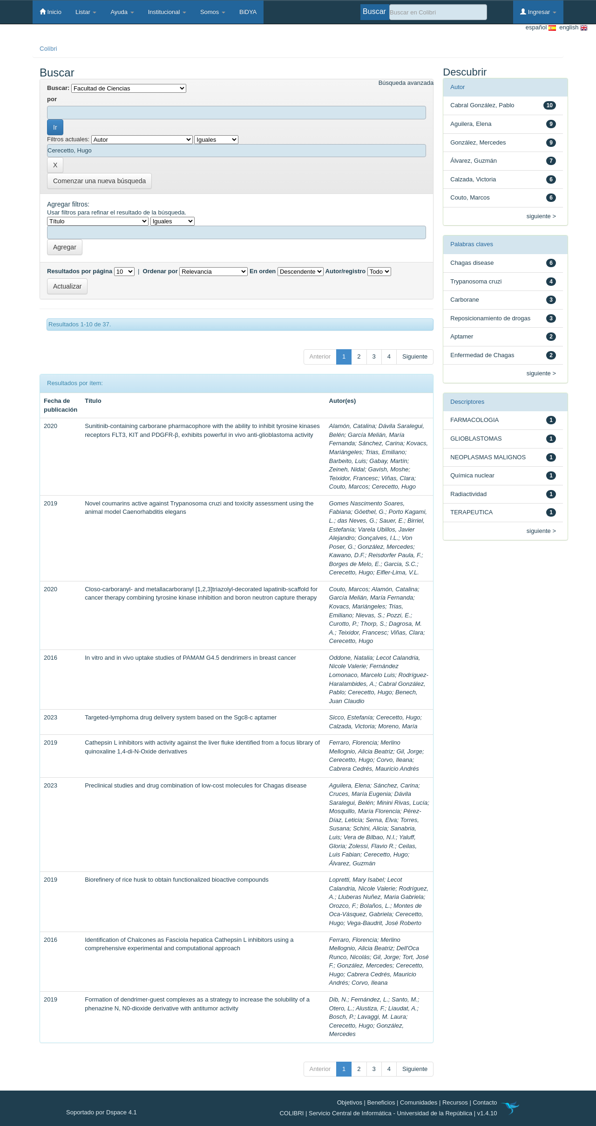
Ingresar (538, 11)
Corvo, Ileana (395, 759)
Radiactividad (468, 493)
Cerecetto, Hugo (394, 486)
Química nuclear (472, 475)
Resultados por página (79, 271)
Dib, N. (338, 999)
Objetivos (349, 1102)
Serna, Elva (381, 819)
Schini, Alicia (370, 828)
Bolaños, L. (375, 905)
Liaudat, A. (402, 1008)
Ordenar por (160, 271)
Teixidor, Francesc (353, 478)
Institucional (167, 11)
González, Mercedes (385, 546)
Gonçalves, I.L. (378, 537)
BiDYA (248, 11)
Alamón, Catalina (352, 425)
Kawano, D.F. (347, 555)
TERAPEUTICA (471, 512)
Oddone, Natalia (351, 657)
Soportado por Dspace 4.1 (101, 1112)
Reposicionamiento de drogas (490, 318)
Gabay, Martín (388, 460)
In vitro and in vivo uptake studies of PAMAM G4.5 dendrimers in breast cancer (190, 657)
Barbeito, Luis (347, 460)
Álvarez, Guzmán (352, 863)
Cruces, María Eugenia (360, 793)
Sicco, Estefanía (351, 717)
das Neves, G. (357, 520)
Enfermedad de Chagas (482, 355)
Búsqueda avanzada (406, 82)
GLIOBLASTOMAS (475, 438)
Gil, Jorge (409, 751)
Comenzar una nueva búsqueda (99, 181)
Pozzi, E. (398, 615)
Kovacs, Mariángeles (357, 606)
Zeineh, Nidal (347, 469)
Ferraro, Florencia (353, 742)
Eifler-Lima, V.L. (398, 572)
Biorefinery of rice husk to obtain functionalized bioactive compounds (177, 879)
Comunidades (418, 1102)
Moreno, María (398, 726)
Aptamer (461, 336)
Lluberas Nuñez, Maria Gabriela (381, 896)
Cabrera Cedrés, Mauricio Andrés (374, 768)
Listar (85, 11)
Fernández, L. (369, 999)
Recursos (455, 1102)
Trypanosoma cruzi (475, 281)
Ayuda (122, 11)
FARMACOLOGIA (474, 419)
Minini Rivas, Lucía (402, 802)
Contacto (485, 1102)
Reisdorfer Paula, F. (394, 555)
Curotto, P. (343, 623)
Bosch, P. (341, 1016)
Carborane (464, 299)
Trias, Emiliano (385, 452)
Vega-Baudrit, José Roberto (384, 922)
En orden (263, 271)
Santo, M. (405, 999)
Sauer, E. (391, 520)
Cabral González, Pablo (482, 105)
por (52, 99)
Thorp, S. (372, 623)
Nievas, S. (369, 615)
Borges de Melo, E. (355, 563)
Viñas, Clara (397, 478)
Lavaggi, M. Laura (382, 1016)
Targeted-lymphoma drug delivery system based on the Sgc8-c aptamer (181, 717)
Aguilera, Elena (349, 785)
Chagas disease (472, 262)
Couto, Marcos (349, 486)
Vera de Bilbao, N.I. (370, 837)
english (572, 28)
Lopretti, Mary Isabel (356, 879)
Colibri (48, 48)
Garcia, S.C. (400, 563)
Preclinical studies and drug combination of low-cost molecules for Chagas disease (195, 785)
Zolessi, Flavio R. (372, 846)
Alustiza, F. (370, 1008)
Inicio (50, 11)
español (541, 28)
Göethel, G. (369, 511)
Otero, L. (341, 1008)
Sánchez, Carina (381, 443)
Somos (212, 11)
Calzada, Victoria (352, 726)
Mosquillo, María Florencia (364, 811)
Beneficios (381, 1102)
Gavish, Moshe (388, 469)
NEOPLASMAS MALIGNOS (488, 457)
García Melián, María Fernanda (371, 597)
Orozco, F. (343, 905)
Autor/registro (345, 271)
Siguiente (414, 356)
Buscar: (58, 87)
